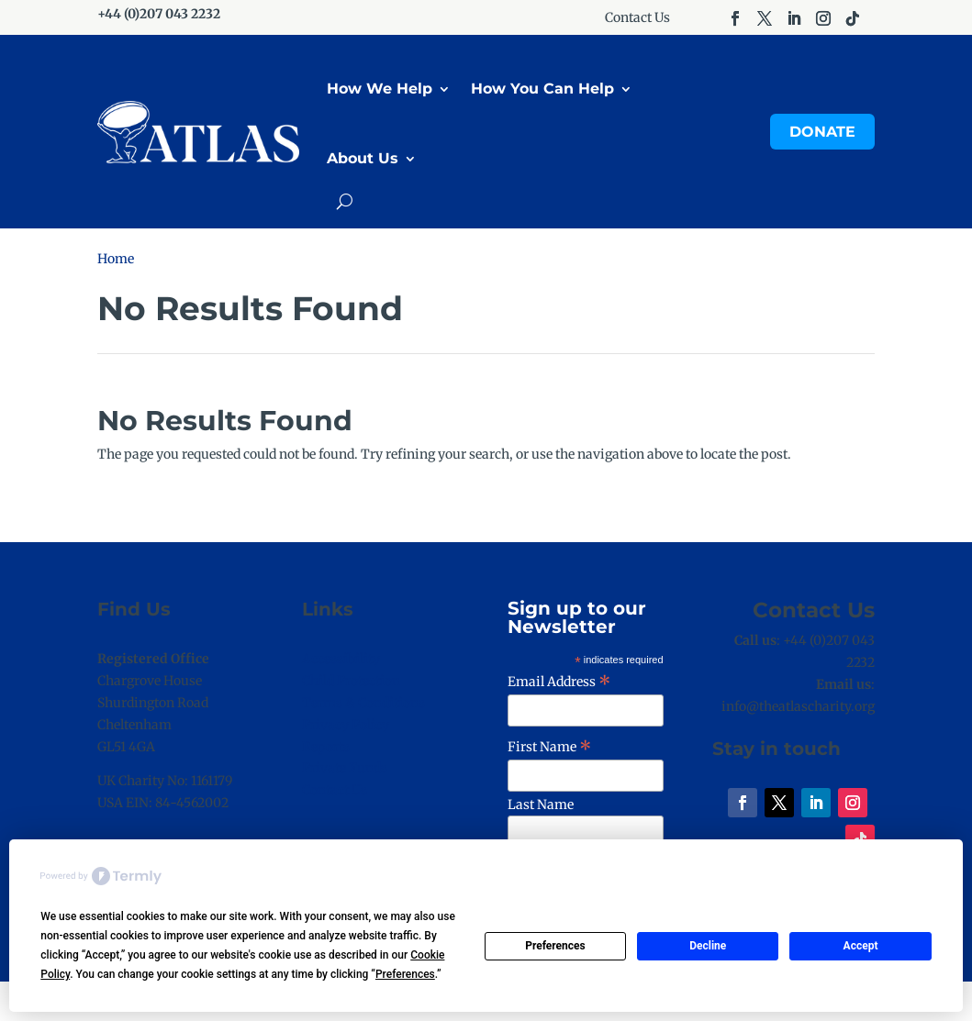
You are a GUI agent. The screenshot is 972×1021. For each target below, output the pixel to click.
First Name (550, 747)
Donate (822, 131)
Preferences (555, 945)
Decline (707, 945)
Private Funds (344, 768)
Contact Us (637, 18)
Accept (861, 945)
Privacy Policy (345, 724)
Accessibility (341, 658)
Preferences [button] (405, 974)
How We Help (379, 88)
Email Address (559, 681)
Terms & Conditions (363, 702)
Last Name (541, 804)
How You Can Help (542, 88)
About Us (362, 158)
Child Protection (351, 680)
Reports (326, 746)
